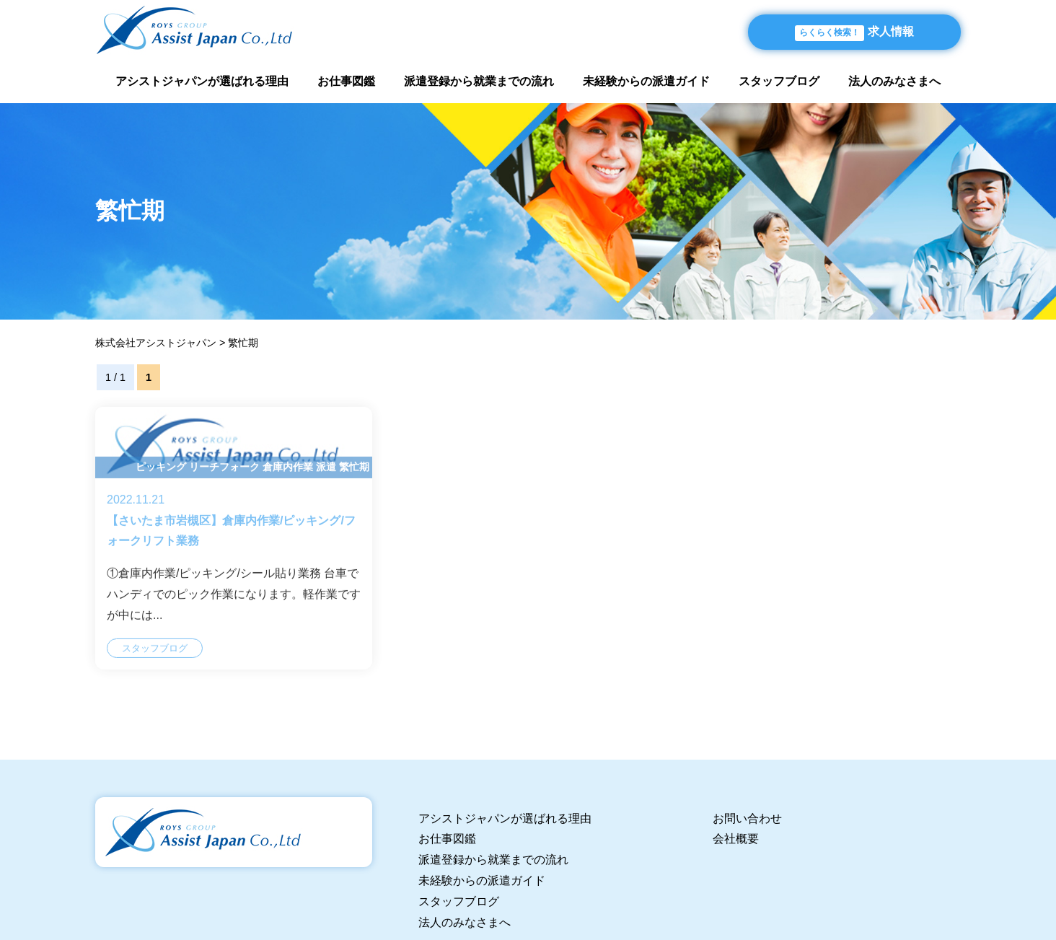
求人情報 (854, 33)
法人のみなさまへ (894, 81)
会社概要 (736, 839)
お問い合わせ (747, 818)
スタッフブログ (779, 81)
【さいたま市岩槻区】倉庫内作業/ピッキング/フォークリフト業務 (233, 554)
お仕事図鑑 (346, 81)
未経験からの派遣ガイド (646, 81)
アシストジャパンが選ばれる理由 (202, 81)
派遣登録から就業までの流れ (479, 81)
